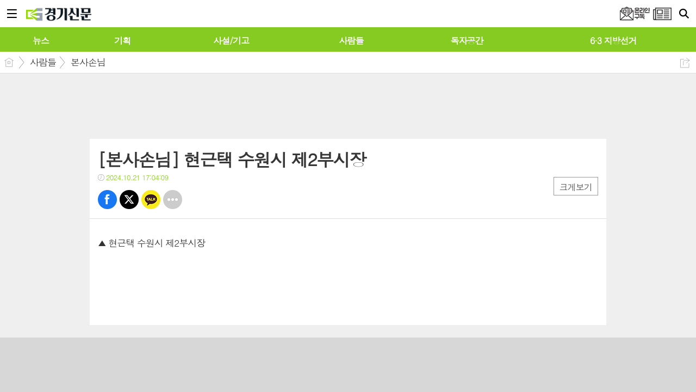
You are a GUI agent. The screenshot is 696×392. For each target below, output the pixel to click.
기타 (172, 199)
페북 (107, 199)
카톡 (150, 199)
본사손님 (88, 62)
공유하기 (685, 63)
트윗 (129, 199)
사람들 (43, 62)
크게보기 (576, 187)
